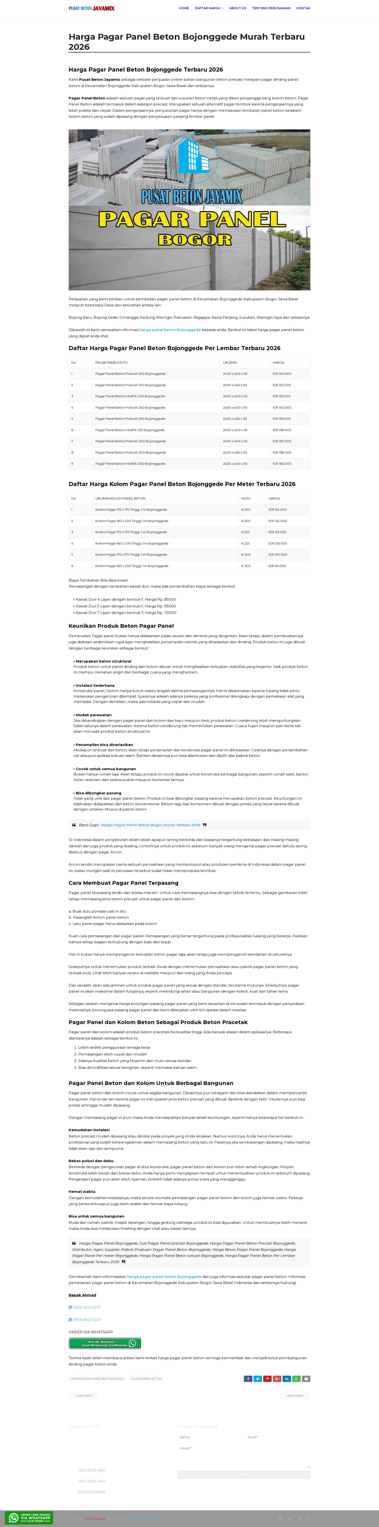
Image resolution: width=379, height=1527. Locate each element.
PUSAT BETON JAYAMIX (146, 1518)
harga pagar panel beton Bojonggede (164, 1276)
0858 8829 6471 (85, 1319)
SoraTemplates (95, 1518)
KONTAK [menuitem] (303, 8)
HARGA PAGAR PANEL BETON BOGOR (97, 1378)
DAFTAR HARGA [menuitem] (207, 8)
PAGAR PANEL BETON (146, 1378)
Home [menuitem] (184, 8)
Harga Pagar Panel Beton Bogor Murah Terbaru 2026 (151, 825)
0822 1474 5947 (85, 1307)
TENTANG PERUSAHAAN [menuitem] (271, 8)
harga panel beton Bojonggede (170, 329)
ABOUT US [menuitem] (237, 8)
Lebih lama (294, 1395)
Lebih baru (85, 1395)
